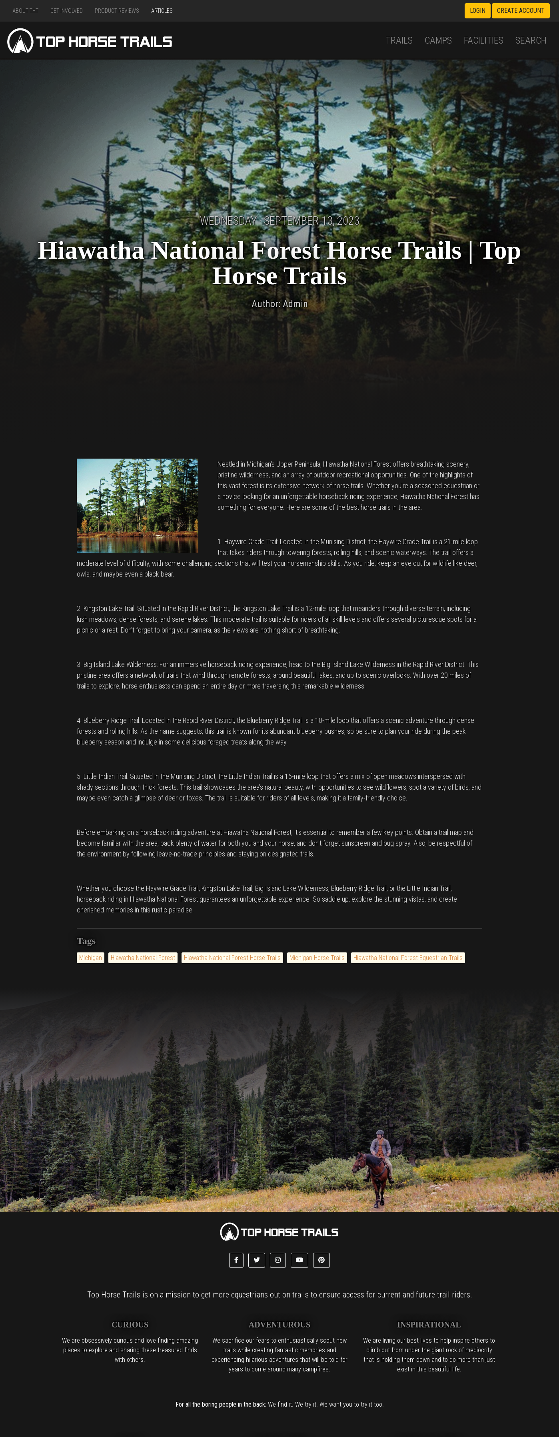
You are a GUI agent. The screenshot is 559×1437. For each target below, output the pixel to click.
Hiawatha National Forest (143, 958)
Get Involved (66, 11)
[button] (236, 1260)
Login (477, 10)
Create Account (521, 10)
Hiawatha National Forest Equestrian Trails (408, 958)
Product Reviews (117, 11)
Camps (438, 40)
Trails (399, 40)
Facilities (483, 40)
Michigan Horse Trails (317, 958)
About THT (25, 11)
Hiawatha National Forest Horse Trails (232, 958)
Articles (162, 11)
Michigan (90, 958)
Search (531, 40)
